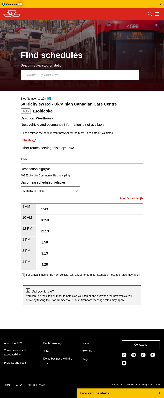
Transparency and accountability (15, 352)
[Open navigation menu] (157, 14)
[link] (124, 354)
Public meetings (53, 343)
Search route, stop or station (42, 65)
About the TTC (13, 343)
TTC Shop (89, 351)
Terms (7, 385)
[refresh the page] (28, 140)
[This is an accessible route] (49, 98)
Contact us (140, 344)
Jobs (46, 351)
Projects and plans (15, 362)
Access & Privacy (36, 385)
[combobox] (80, 74)
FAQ (85, 359)
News (86, 343)
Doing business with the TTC (57, 360)
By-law (19, 385)
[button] (82, 4)
